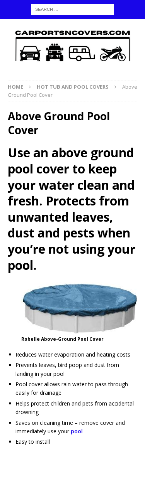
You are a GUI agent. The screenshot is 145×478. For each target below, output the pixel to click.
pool (77, 431)
